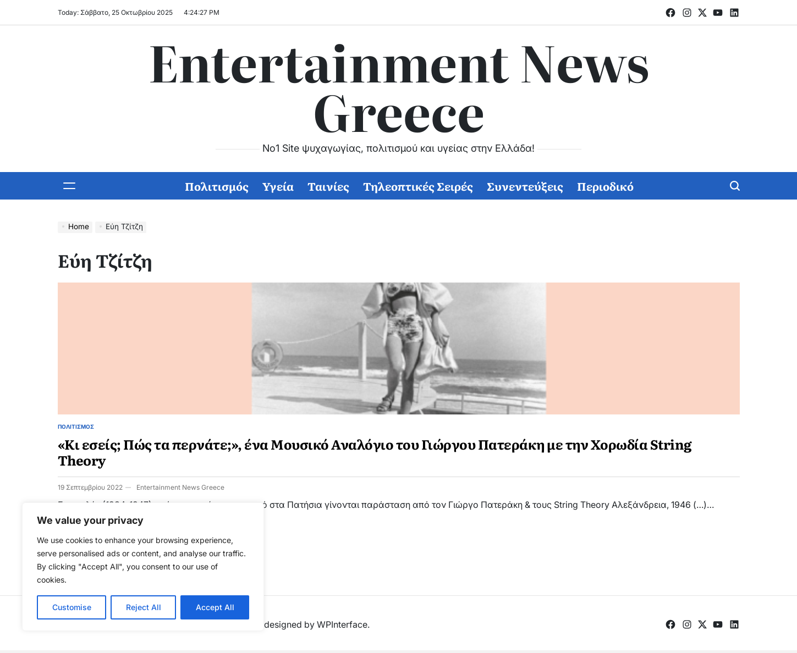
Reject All (143, 607)
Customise (71, 607)
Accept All (215, 607)
